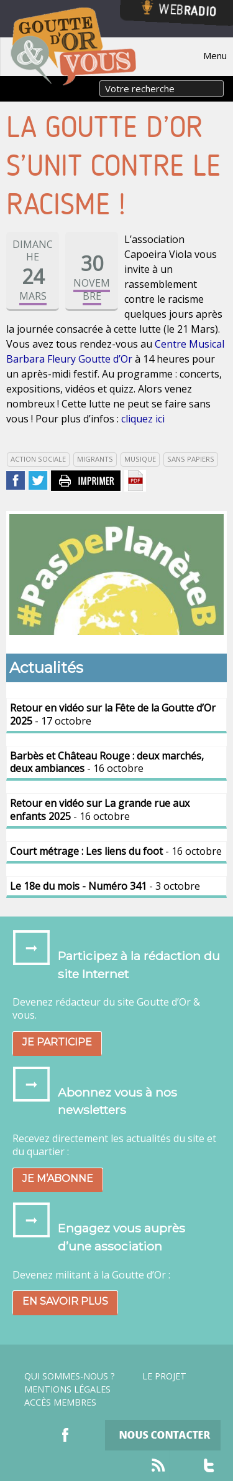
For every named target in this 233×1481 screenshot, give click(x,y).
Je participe (57, 1042)
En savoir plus (65, 1301)
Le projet (164, 1376)
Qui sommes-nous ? (69, 1376)
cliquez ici (143, 419)
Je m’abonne (57, 1178)
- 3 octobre (105, 886)
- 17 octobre (113, 714)
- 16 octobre (107, 762)
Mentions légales (67, 1389)
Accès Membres (60, 1402)
